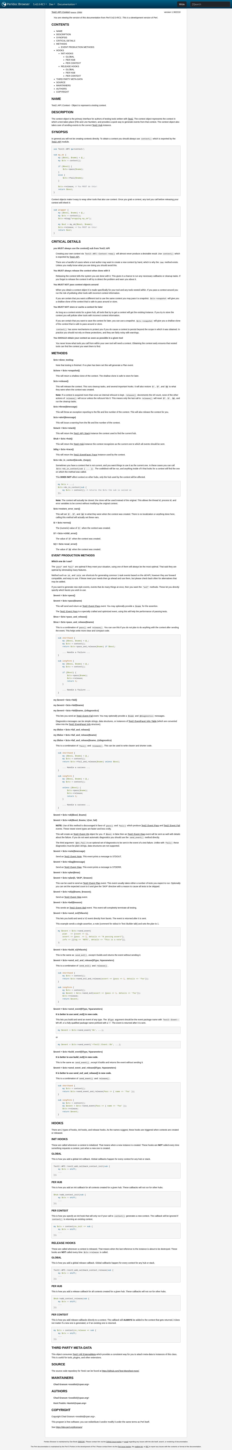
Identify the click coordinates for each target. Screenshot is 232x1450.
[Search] (210, 4)
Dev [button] (51, 4)
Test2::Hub (97, 125)
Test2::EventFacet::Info (80, 724)
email (126, 1442)
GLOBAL (70, 57)
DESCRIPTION (63, 34)
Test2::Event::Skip (72, 897)
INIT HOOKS (67, 53)
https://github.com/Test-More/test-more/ (120, 1371)
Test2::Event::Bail (78, 908)
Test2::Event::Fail (84, 716)
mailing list (139, 1446)
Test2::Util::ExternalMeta (84, 1354)
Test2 (130, 119)
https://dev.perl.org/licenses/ (69, 1427)
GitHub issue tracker (114, 1442)
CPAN (79, 12)
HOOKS (60, 50)
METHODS (61, 44)
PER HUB (70, 60)
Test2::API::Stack (82, 433)
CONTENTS (60, 24)
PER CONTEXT (73, 63)
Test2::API (56, 142)
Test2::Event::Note (73, 856)
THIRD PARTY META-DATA (69, 79)
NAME (59, 31)
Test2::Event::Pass (91, 606)
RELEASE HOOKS (70, 66)
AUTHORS (61, 89)
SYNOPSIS (61, 37)
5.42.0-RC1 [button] (39, 4)
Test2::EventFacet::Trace (85, 455)
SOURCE (60, 82)
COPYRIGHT (62, 92)
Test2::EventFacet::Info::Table (143, 721)
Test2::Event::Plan (91, 883)
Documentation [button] (66, 4)
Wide (182, 4)
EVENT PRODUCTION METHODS (77, 47)
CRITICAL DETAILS (65, 41)
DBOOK (81, 1442)
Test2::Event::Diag (136, 834)
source (73, 12)
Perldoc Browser (16, 4)
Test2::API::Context (60, 12)
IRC (147, 1446)
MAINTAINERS (63, 85)
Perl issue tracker (124, 1446)
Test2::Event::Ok (81, 834)
